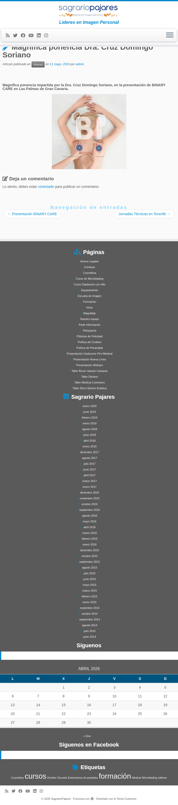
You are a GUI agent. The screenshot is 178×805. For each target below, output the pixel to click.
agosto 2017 (89, 457)
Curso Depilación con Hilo (90, 284)
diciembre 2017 (89, 452)
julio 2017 (89, 463)
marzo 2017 (89, 480)
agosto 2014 (89, 625)
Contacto (89, 267)
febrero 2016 (89, 538)
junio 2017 (89, 469)
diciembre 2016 (89, 492)
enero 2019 (90, 423)
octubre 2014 (90, 613)
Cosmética (89, 272)
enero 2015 (90, 602)
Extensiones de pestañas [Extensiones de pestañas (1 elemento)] (83, 777)
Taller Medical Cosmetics (89, 382)
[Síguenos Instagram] (47, 35)
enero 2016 (90, 544)
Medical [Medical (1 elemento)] (136, 777)
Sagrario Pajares (91, 655)
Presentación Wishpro (89, 365)
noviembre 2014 (89, 607)
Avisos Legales (89, 261)
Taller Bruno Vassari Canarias (89, 370)
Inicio (89, 307)
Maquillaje (89, 313)
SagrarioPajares (61, 798)
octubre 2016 (90, 504)
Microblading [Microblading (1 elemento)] (149, 777)
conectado (46, 187)
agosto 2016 (89, 515)
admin (80, 64)
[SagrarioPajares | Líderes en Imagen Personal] (89, 10)
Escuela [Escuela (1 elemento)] (62, 777)
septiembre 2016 (89, 509)
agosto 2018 (89, 429)
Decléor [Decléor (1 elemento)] (52, 777)
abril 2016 (90, 527)
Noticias (38, 64)
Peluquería (89, 330)
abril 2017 (90, 475)
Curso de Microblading (89, 278)
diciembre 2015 (89, 550)
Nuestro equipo (89, 318)
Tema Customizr (126, 798)
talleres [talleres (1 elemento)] (162, 777)
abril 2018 (90, 440)
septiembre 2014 (89, 619)
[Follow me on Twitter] (17, 35)
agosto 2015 (89, 567)
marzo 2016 (89, 532)
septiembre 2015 (89, 561)
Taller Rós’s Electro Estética (90, 388)
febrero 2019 (89, 417)
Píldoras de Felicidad (89, 336)
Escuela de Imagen (89, 295)
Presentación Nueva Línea (89, 359)
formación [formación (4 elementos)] (115, 776)
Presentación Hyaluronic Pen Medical (89, 353)
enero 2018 (90, 446)
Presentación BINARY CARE (32, 214)
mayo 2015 (89, 584)
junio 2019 (89, 411)
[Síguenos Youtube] (33, 35)
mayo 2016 (89, 521)
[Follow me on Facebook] (25, 35)
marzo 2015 (89, 590)
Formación (89, 301)
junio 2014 (89, 636)
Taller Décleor (89, 376)
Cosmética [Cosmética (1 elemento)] (17, 777)
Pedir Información (89, 324)
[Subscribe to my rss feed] (9, 35)
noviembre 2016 (89, 498)
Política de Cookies (89, 342)
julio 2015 (89, 573)
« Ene (87, 736)
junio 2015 (89, 579)
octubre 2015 (90, 555)
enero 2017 (90, 486)
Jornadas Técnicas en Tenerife (144, 214)
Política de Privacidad (89, 347)
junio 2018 (89, 434)
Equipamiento (89, 290)
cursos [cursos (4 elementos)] (35, 776)
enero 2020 (90, 406)
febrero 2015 (89, 596)
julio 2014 (89, 630)
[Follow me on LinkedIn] (40, 35)
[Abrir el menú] (169, 35)
